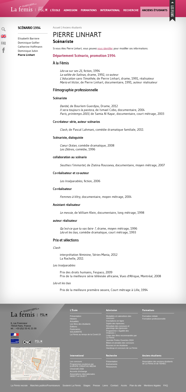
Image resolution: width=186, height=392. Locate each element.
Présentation (75, 316)
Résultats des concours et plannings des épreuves (117, 327)
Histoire (73, 319)
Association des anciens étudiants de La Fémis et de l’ (157, 362)
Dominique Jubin (28, 51)
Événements (111, 364)
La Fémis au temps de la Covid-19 (85, 334)
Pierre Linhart (26, 55)
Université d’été (77, 369)
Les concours (76, 361)
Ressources (111, 367)
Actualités (74, 321)
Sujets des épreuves (115, 323)
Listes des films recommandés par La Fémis (121, 336)
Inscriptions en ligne (115, 321)
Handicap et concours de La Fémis (121, 348)
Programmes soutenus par (83, 365)
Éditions (73, 327)
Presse (96, 385)
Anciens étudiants (154, 10)
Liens (105, 385)
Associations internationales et (82, 375)
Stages (86, 385)
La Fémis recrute (19, 385)
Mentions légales (152, 385)
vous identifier (105, 48)
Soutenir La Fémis (72, 385)
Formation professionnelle (154, 319)
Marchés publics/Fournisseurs (45, 385)
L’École (55, 10)
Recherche (131, 10)
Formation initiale (150, 316)
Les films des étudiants (80, 324)
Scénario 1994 (29, 28)
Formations (89, 10)
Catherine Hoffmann (30, 46)
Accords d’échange (78, 371)
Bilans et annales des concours (120, 343)
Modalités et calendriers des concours (118, 317)
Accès (124, 385)
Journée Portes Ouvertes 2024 (120, 340)
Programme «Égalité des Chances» (117, 332)
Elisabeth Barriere (28, 38)
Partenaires (75, 329)
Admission (70, 10)
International (110, 10)
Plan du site (135, 385)
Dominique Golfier (29, 42)
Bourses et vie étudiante (117, 345)
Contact (114, 385)
